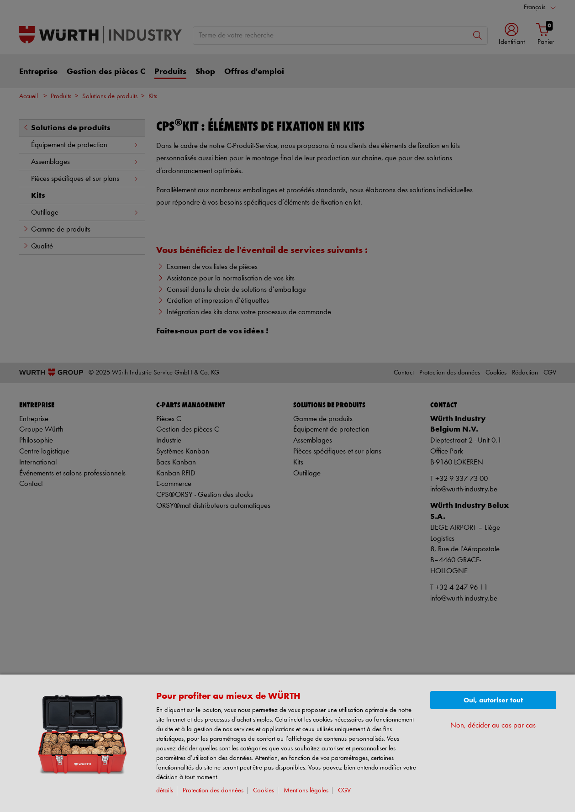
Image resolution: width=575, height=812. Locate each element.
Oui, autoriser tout (493, 700)
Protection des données (213, 790)
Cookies (263, 790)
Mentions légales (306, 790)
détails (164, 790)
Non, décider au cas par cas (493, 725)
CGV (344, 790)
